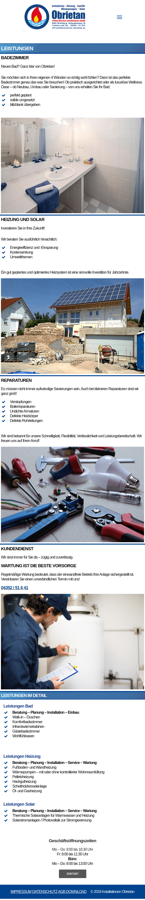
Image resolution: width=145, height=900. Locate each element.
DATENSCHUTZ (44, 892)
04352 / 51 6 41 (14, 587)
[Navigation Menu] (119, 17)
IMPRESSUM (21, 892)
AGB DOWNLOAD (72, 892)
